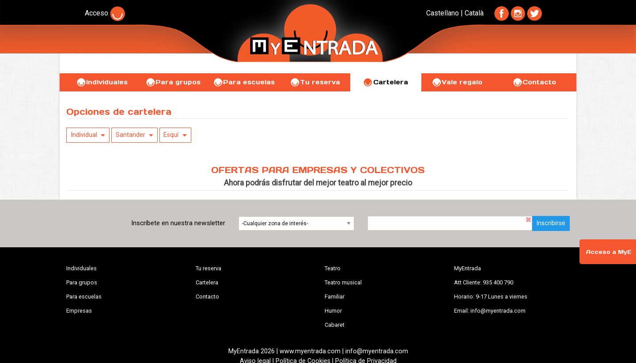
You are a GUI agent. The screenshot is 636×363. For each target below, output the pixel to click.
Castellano (442, 13)
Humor (333, 310)
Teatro (333, 268)
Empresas (79, 310)
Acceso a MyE (608, 252)
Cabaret (334, 324)
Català (474, 13)
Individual (84, 135)
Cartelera (385, 82)
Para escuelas (244, 82)
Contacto (534, 82)
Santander (130, 135)
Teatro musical (343, 282)
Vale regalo (457, 82)
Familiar (334, 296)
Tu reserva (315, 82)
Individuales (102, 82)
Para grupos (173, 82)
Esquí (170, 135)
